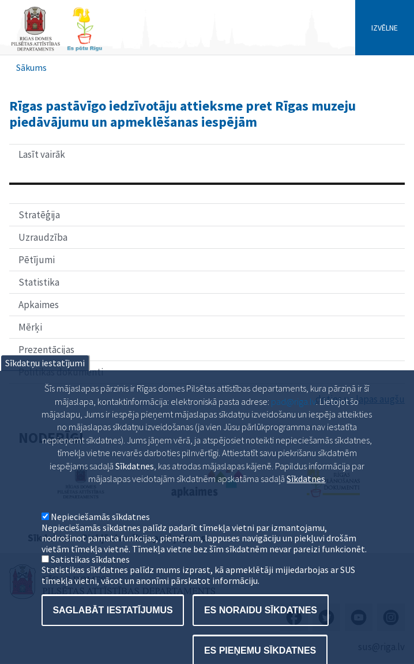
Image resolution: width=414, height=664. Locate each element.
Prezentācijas (46, 349)
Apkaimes (38, 304)
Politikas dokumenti (60, 372)
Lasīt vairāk (71, 156)
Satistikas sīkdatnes (90, 583)
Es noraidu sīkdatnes (260, 634)
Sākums (31, 67)
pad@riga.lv (293, 425)
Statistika (38, 282)
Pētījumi (36, 259)
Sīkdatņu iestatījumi (45, 387)
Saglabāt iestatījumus (112, 634)
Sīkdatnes (306, 503)
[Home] (56, 49)
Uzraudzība (42, 237)
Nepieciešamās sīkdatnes (100, 541)
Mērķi (30, 327)
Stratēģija (39, 214)
